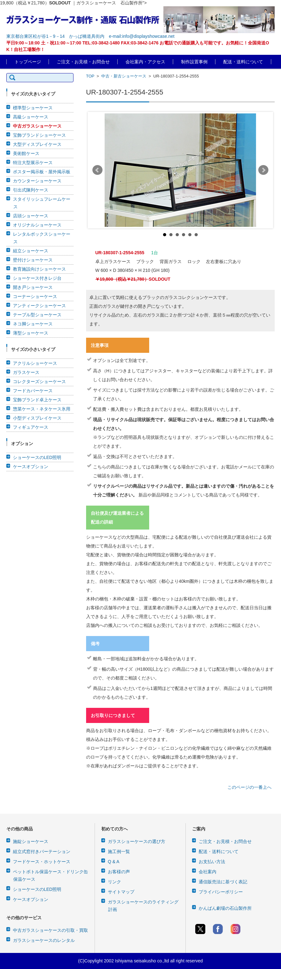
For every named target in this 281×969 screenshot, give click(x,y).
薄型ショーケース (30, 332)
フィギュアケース (30, 427)
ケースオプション (30, 466)
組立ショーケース (30, 250)
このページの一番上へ (249, 787)
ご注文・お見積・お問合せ (83, 61)
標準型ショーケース (33, 107)
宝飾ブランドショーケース (39, 135)
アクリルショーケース (35, 363)
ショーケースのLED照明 (37, 457)
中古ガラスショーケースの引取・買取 (50, 930)
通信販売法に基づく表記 (223, 881)
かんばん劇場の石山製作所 (225, 908)
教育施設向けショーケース (39, 269)
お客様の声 (119, 871)
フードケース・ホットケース (41, 861)
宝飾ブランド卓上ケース (37, 399)
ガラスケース (26, 372)
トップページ (28, 61)
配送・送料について (243, 61)
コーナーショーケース (35, 296)
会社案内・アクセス (145, 61)
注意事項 (99, 345)
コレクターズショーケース (39, 381)
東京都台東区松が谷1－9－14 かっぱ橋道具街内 (55, 36)
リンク (114, 881)
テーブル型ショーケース (37, 314)
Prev (97, 170)
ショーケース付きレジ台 (37, 278)
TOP (90, 76)
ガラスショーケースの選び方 (136, 841)
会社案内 (207, 871)
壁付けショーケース (33, 259)
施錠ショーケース (30, 841)
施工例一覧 (119, 851)
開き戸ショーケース (33, 287)
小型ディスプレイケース (37, 418)
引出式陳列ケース (30, 189)
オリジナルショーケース (37, 224)
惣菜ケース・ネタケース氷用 (41, 408)
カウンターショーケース (37, 180)
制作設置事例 (194, 61)
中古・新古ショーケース (123, 76)
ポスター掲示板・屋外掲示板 (41, 171)
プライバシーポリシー (221, 891)
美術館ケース (26, 153)
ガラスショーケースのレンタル (44, 940)
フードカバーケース (33, 390)
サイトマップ (121, 891)
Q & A (114, 861)
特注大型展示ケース (33, 162)
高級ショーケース (30, 116)
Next (263, 170)
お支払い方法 (212, 861)
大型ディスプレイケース (37, 144)
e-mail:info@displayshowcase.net (141, 36)
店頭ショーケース (30, 215)
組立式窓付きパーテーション (41, 851)
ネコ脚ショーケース (33, 323)
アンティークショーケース (39, 305)
